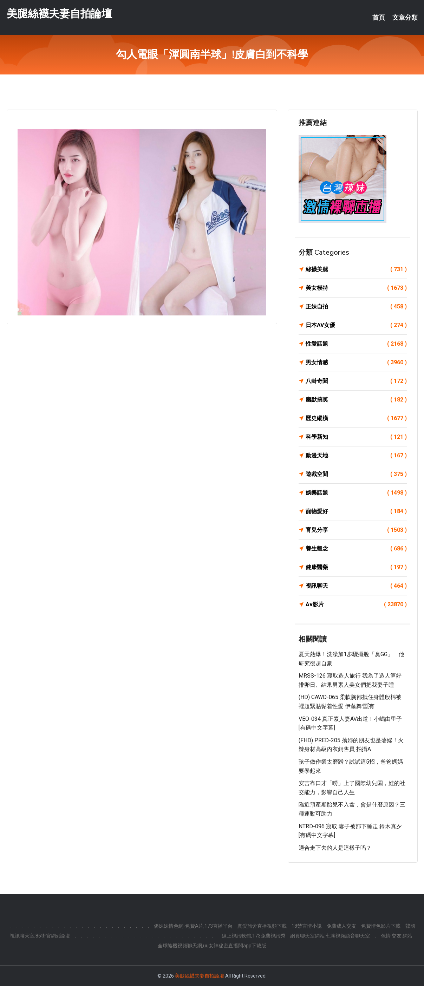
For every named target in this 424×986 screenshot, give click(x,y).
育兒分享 (356, 530)
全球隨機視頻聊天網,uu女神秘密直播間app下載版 (212, 945)
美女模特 (356, 288)
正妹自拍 (356, 307)
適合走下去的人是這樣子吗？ (335, 847)
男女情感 (356, 362)
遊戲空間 (356, 474)
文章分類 (405, 17)
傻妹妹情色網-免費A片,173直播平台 (193, 926)
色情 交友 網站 (396, 936)
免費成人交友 (341, 926)
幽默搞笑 (356, 400)
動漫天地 (356, 456)
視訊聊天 (356, 586)
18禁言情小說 (307, 926)
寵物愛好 (356, 511)
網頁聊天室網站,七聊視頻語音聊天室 (330, 936)
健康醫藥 (356, 567)
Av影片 (356, 604)
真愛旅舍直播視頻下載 (262, 926)
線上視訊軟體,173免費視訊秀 (253, 936)
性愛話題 (356, 344)
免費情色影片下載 (380, 926)
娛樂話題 (356, 493)
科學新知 (356, 437)
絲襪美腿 (356, 269)
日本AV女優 (356, 325)
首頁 (378, 17)
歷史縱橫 (356, 418)
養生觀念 (356, 549)
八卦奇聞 (356, 381)
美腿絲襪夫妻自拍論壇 (59, 13)
